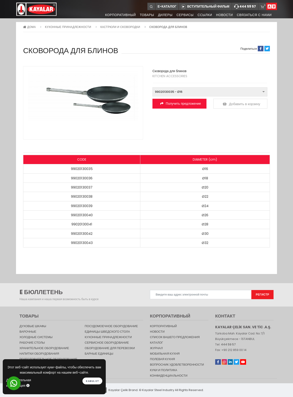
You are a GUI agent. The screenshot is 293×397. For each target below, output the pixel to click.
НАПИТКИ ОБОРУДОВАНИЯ (39, 353)
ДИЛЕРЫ (164, 15)
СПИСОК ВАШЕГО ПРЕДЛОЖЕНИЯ (175, 337)
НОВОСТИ (224, 15)
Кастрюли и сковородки (120, 27)
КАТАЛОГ (156, 342)
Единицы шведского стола (107, 331)
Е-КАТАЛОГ (167, 6)
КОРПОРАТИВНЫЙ (119, 15)
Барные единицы (99, 353)
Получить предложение (180, 103)
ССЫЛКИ (204, 15)
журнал (156, 348)
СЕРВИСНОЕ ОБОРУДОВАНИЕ (107, 342)
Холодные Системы (36, 337)
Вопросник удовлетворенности (177, 364)
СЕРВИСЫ (184, 15)
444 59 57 (245, 6)
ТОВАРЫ (146, 15)
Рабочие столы (32, 342)
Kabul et (92, 381)
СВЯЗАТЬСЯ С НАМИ (254, 15)
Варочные (27, 331)
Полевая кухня (162, 359)
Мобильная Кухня (165, 353)
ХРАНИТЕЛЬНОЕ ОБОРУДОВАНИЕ (44, 348)
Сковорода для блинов (168, 27)
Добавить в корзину (241, 103)
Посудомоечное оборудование (111, 326)
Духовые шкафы (32, 326)
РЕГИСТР (262, 294)
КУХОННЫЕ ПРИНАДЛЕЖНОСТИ (68, 27)
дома (29, 27)
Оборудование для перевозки (110, 348)
